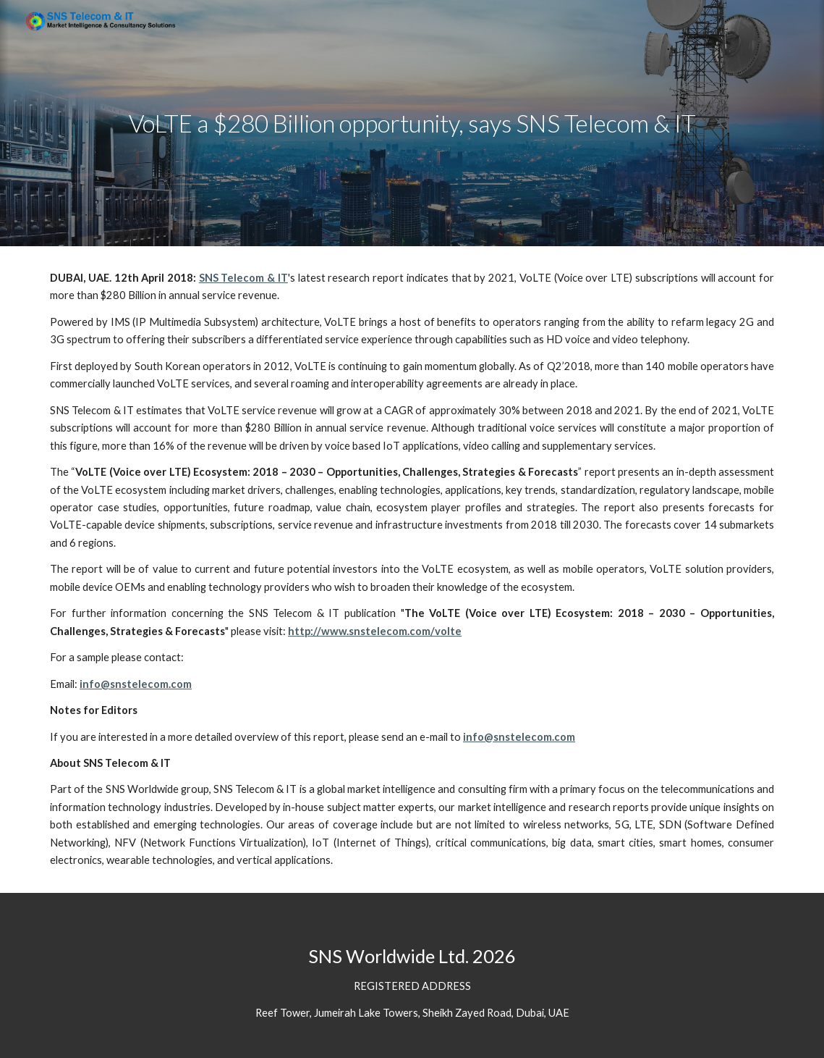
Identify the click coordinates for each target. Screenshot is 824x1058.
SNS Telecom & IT (243, 278)
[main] (412, 123)
